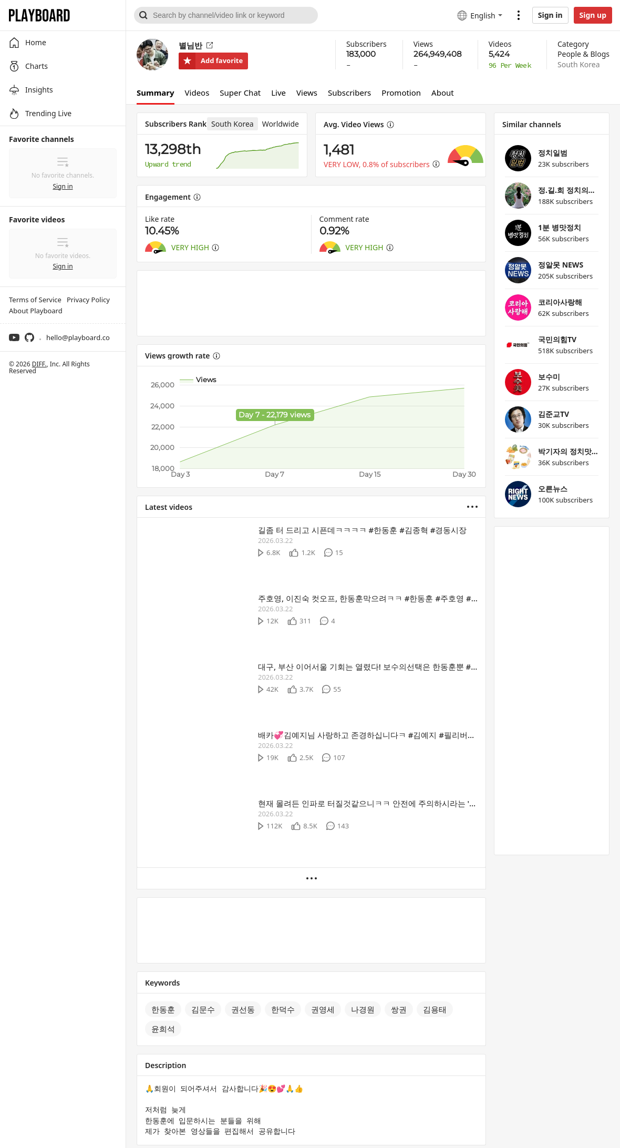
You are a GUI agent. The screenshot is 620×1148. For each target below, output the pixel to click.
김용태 (435, 1009)
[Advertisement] (311, 303)
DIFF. (39, 364)
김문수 (203, 1009)
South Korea (578, 64)
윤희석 (163, 1028)
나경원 (363, 1009)
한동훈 (163, 1009)
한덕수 (283, 1009)
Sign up (593, 15)
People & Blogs (583, 54)
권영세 (323, 1009)
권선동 (243, 1009)
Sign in (550, 15)
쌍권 (399, 1009)
